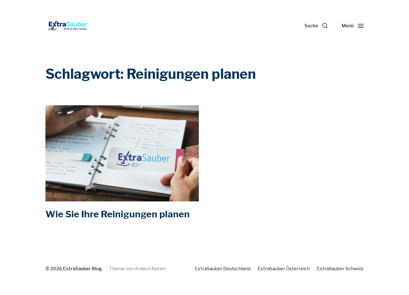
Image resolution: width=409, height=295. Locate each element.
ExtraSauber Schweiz (340, 268)
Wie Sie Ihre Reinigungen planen (117, 214)
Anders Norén (150, 268)
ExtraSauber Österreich (284, 268)
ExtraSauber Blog (82, 268)
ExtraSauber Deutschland (223, 268)
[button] (316, 25)
